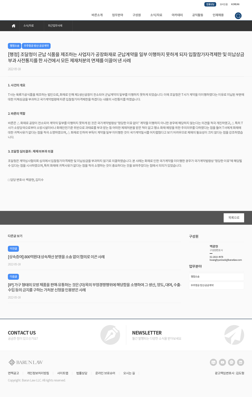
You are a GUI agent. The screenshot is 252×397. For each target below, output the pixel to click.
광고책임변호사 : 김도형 (229, 374)
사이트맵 (62, 374)
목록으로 (233, 219)
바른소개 (97, 15)
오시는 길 (129, 374)
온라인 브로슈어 (105, 374)
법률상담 (210, 4)
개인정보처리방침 (38, 374)
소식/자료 (156, 15)
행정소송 (195, 278)
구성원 (136, 15)
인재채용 (218, 15)
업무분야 (117, 15)
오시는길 (224, 4)
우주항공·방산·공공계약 (202, 286)
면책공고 (13, 374)
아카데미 (177, 15)
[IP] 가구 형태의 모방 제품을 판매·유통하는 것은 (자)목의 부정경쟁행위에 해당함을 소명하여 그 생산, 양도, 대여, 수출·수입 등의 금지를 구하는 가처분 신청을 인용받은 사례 (94, 289)
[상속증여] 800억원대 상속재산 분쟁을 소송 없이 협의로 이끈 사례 (56, 258)
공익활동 (197, 15)
